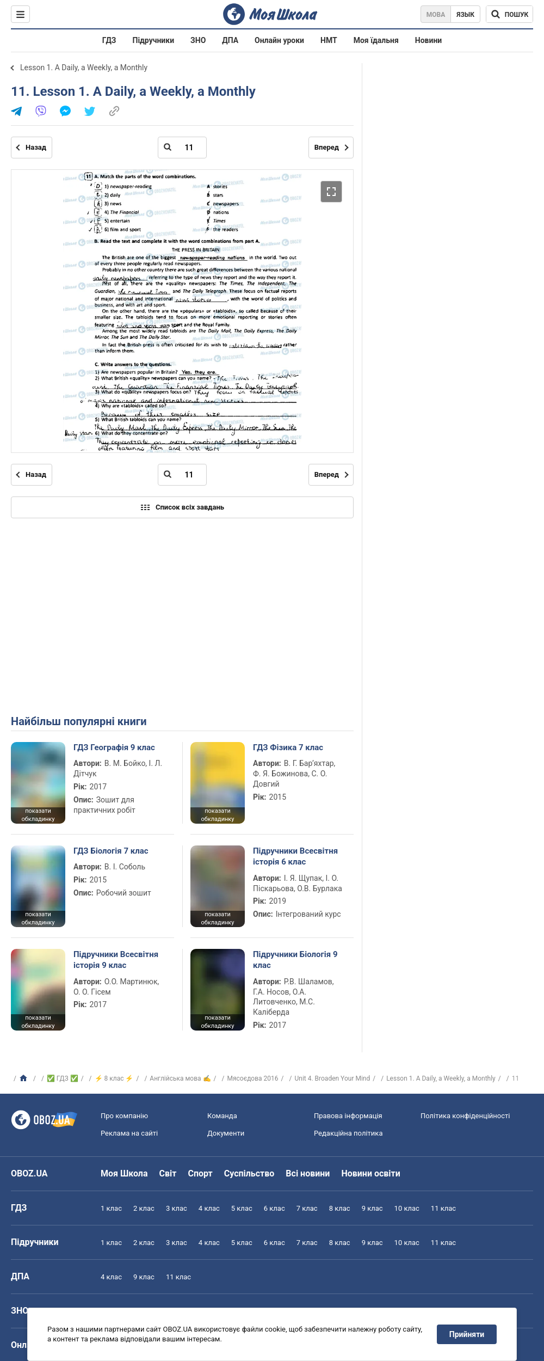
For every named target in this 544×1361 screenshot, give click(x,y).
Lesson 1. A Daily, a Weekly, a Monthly (83, 67)
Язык (465, 15)
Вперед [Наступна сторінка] (326, 147)
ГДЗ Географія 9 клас (114, 747)
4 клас (209, 1208)
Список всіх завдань (182, 507)
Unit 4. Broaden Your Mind (332, 1078)
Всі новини (308, 1173)
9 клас (372, 1208)
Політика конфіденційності (465, 1116)
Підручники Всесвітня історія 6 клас (295, 856)
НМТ (328, 40)
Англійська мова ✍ (180, 1078)
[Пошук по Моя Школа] (509, 14)
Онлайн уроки (279, 40)
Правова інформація (348, 1116)
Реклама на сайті (129, 1133)
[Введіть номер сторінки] (182, 147)
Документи (225, 1133)
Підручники (154, 40)
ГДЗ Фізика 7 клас (288, 747)
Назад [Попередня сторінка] (36, 147)
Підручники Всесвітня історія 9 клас (115, 959)
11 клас (443, 1208)
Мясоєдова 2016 (252, 1078)
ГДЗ (109, 40)
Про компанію (124, 1116)
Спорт (200, 1173)
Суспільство (249, 1173)
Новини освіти (370, 1173)
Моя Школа (124, 1173)
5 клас (241, 1208)
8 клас (339, 1208)
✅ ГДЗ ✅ (62, 1078)
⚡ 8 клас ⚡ (114, 1078)
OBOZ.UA (29, 1173)
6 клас (274, 1208)
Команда (222, 1116)
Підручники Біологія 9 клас (295, 959)
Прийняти (466, 1334)
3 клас (176, 1208)
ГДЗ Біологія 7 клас (111, 851)
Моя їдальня (376, 40)
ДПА (230, 40)
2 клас (143, 1208)
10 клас (406, 1208)
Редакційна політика (348, 1133)
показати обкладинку (37, 815)
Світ (168, 1173)
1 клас (111, 1208)
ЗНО (198, 40)
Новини (428, 40)
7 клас (307, 1208)
